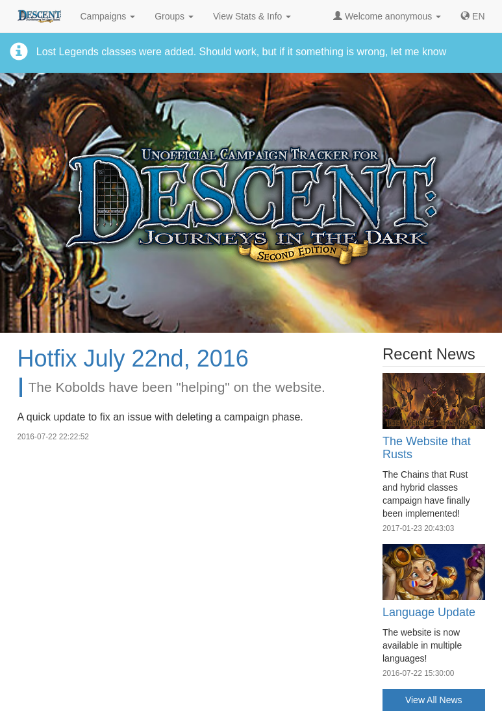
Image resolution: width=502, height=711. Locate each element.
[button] (472, 16)
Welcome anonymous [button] (387, 16)
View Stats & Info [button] (252, 16)
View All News (433, 700)
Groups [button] (174, 16)
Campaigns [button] (108, 16)
